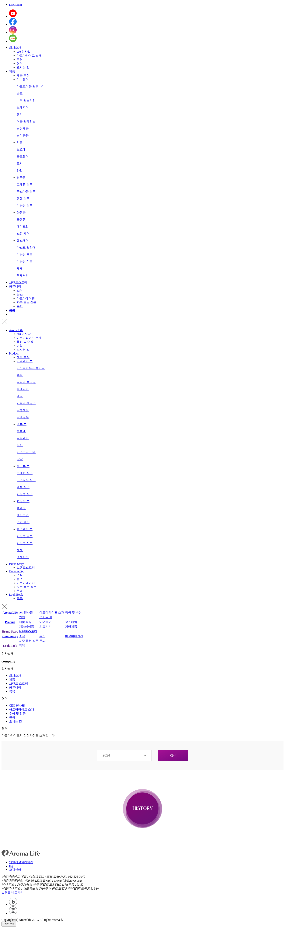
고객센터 (15, 869)
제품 (12, 71)
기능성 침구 (25, 205)
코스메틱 (71, 621)
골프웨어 (23, 156)
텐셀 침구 (23, 198)
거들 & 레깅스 (26, 121)
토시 (20, 163)
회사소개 (15, 47)
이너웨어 (23, 79)
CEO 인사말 (17, 705)
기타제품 (71, 626)
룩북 (12, 310)
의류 (20, 142)
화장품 (21, 212)
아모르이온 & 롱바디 (31, 86)
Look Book (16, 594)
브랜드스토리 (18, 282)
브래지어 (23, 107)
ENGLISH (15, 4)
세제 (20, 268)
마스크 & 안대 (26, 247)
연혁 (20, 63)
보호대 (21, 149)
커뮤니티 (15, 286)
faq (11, 866)
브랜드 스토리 (18, 683)
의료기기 (45, 626)
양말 (20, 170)
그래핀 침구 (25, 184)
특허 (20, 59)
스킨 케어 (23, 233)
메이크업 (23, 226)
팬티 (20, 114)
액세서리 (23, 275)
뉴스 (20, 294)
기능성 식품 (25, 261)
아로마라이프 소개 (29, 55)
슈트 (20, 93)
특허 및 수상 (25, 341)
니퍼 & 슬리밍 (26, 100)
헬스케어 (23, 240)
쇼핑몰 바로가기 (12, 892)
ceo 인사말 (24, 51)
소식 (20, 290)
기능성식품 (26, 626)
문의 (20, 306)
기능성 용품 (25, 254)
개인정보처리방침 (21, 862)
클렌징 (21, 219)
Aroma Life (16, 330)
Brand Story (16, 564)
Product (14, 353)
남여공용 (23, 135)
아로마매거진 (26, 298)
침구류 (21, 177)
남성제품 (23, 128)
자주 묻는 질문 (26, 302)
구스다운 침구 (26, 191)
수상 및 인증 (17, 713)
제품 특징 (23, 75)
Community (16, 571)
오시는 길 (23, 67)
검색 (173, 755)
